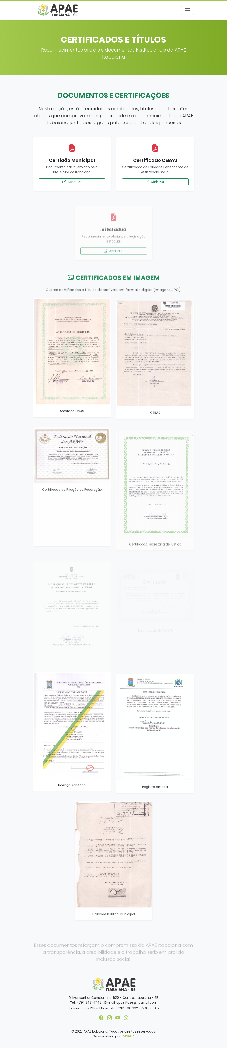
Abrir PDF (71, 181)
